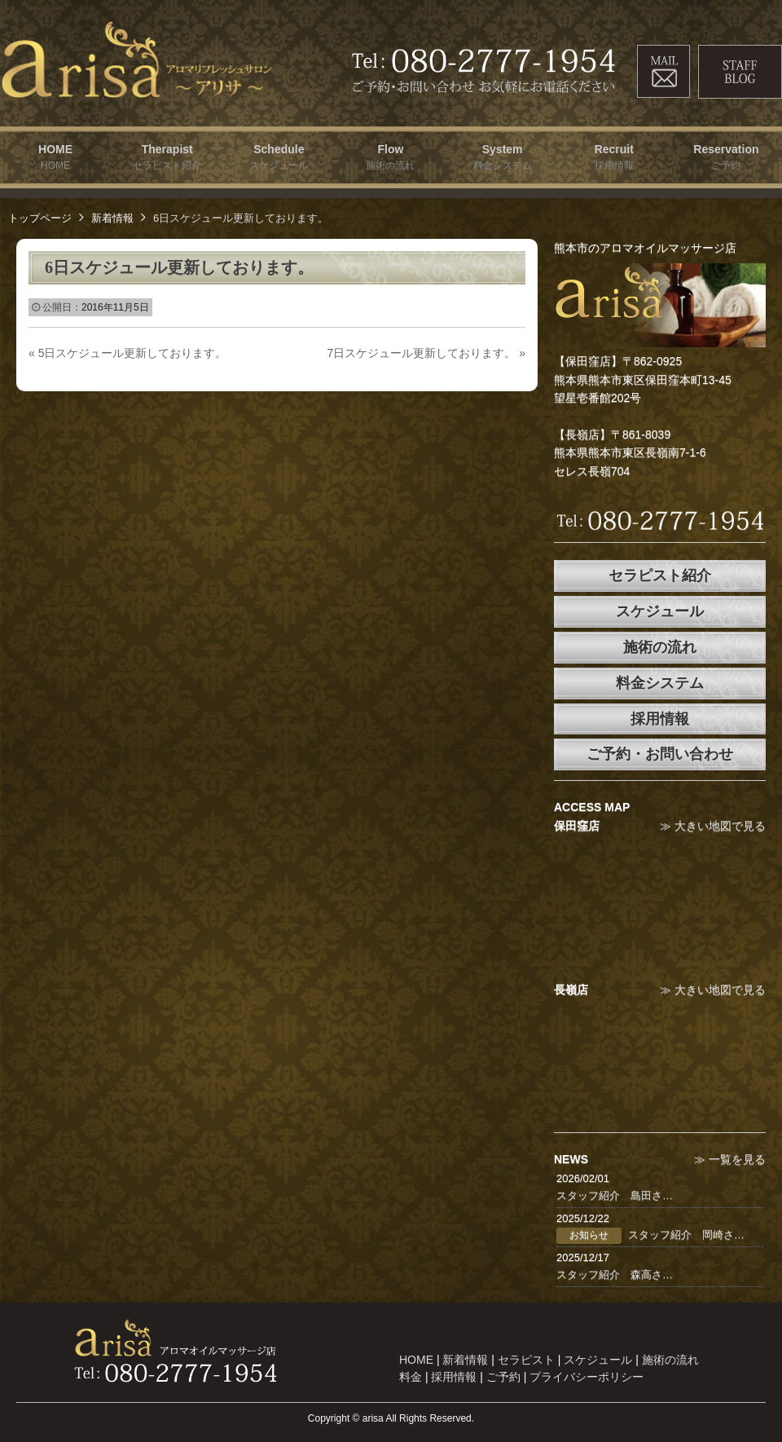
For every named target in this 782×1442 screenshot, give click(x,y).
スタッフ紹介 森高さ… (614, 1274)
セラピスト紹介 (659, 575)
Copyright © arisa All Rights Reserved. (391, 1418)
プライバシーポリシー (586, 1376)
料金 (410, 1376)
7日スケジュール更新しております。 (426, 352)
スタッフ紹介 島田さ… (614, 1195)
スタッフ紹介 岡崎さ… (686, 1234)
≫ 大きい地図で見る (713, 825)
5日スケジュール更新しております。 (127, 352)
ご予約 (503, 1376)
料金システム (660, 683)
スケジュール (660, 611)
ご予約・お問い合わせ (659, 754)
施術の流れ (659, 647)
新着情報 (112, 218)
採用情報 (659, 719)
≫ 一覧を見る (730, 1159)
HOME (416, 1359)
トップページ (40, 218)
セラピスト (526, 1359)
